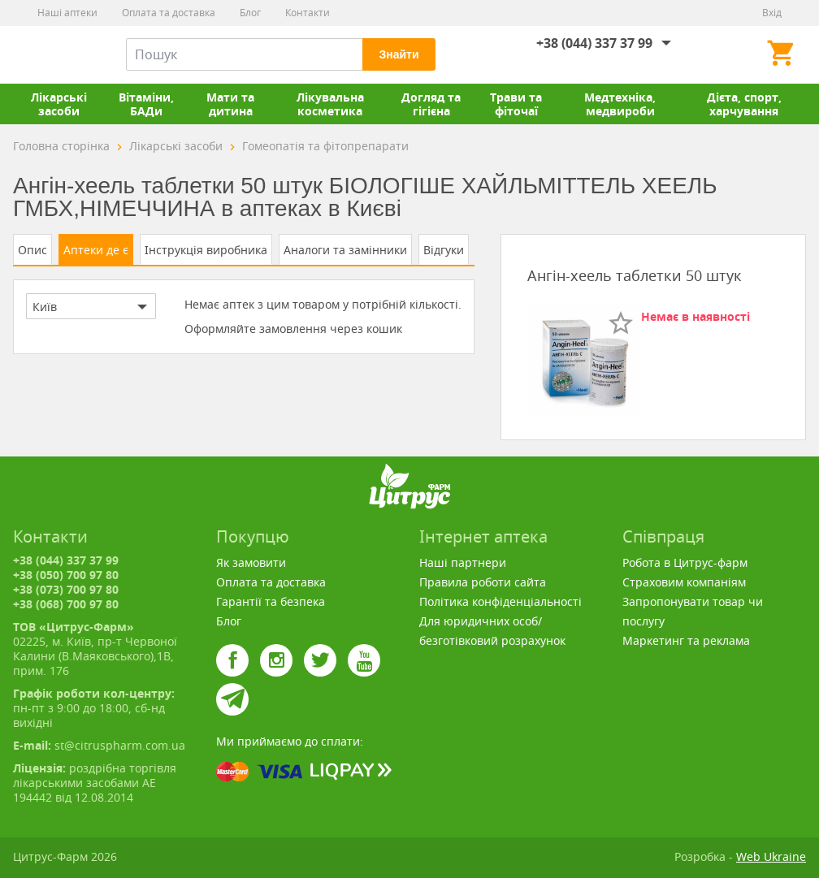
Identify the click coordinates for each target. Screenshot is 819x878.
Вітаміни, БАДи (146, 104)
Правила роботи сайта (482, 582)
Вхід (772, 12)
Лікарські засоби (59, 104)
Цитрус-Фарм (51, 54)
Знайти (398, 54)
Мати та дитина (230, 104)
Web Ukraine (771, 856)
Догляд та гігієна (431, 104)
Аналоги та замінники (345, 249)
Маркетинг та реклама (686, 640)
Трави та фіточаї (516, 104)
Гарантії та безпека (270, 601)
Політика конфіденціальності (500, 601)
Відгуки (443, 249)
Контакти (307, 12)
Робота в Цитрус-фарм (685, 562)
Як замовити (251, 562)
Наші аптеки (67, 12)
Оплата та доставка (168, 12)
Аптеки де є (95, 249)
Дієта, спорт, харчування (744, 104)
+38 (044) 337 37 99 (594, 43)
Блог (250, 12)
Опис (32, 249)
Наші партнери (462, 562)
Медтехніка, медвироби (620, 104)
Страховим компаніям (684, 582)
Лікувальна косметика (330, 104)
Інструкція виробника (206, 249)
